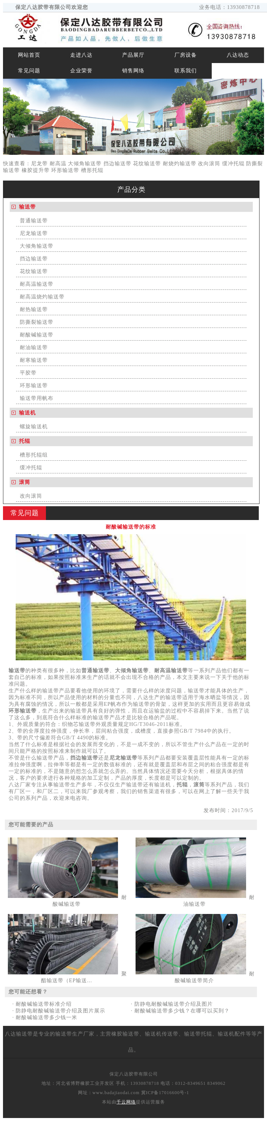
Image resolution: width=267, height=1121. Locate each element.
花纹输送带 (147, 163)
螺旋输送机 (34, 426)
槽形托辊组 (34, 455)
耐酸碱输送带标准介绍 (44, 1004)
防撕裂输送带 (36, 322)
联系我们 (185, 70)
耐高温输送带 (36, 284)
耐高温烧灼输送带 (42, 297)
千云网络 (126, 1102)
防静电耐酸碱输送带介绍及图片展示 (60, 1011)
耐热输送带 (34, 309)
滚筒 (24, 482)
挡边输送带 (117, 163)
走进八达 (81, 55)
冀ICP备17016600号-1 (165, 1092)
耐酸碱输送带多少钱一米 (46, 1017)
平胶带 (28, 373)
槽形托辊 (92, 170)
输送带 (27, 207)
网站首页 (29, 55)
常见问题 (29, 70)
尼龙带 (39, 163)
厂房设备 (185, 55)
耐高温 (58, 163)
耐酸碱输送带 (36, 335)
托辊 (24, 441)
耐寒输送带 (34, 360)
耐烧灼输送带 (179, 163)
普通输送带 (34, 220)
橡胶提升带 (36, 170)
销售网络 (133, 70)
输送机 (27, 413)
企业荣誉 (81, 70)
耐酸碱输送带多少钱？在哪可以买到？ (182, 1011)
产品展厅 (133, 55)
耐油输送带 (34, 347)
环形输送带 (65, 170)
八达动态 (238, 55)
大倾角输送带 (85, 163)
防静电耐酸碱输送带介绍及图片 (173, 1004)
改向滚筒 (209, 163)
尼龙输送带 (34, 233)
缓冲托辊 (233, 163)
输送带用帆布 (36, 398)
